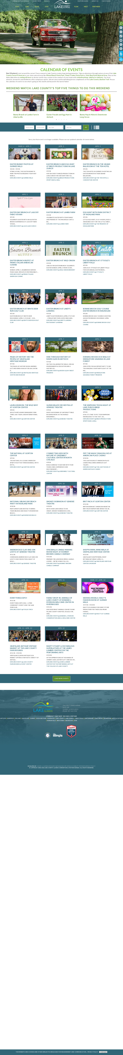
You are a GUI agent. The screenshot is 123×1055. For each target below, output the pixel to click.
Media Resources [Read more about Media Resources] (50, 766)
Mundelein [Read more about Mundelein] (107, 718)
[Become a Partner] (70, 716)
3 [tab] (61, 119)
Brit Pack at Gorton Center (96, 501)
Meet (86, 7)
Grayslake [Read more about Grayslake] (25, 718)
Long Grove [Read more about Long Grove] (99, 718)
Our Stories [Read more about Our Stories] (106, 1)
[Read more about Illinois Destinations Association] (71, 739)
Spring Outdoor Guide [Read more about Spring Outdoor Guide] (20, 1)
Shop (37, 7)
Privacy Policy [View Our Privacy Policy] (90, 766)
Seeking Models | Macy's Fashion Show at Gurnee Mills (95, 600)
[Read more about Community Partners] (54, 716)
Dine (27, 7)
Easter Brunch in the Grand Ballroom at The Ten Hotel (96, 165)
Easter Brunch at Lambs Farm (60, 212)
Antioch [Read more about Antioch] (3, 718)
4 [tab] (64, 119)
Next (112, 103)
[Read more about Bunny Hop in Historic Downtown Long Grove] (95, 106)
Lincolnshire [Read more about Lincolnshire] (89, 718)
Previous (10, 103)
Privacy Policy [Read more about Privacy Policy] (92, 1052)
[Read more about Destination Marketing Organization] (48, 739)
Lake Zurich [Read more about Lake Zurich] (70, 718)
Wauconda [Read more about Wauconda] (60, 720)
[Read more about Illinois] (57, 739)
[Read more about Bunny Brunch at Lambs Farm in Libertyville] (28, 106)
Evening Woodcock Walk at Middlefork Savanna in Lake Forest (97, 359)
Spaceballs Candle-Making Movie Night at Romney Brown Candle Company (59, 552)
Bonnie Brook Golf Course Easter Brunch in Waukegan (96, 310)
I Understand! (103, 1052)
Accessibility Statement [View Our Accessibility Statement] (77, 766)
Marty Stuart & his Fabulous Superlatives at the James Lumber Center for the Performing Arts (60, 649)
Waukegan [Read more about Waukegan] (69, 720)
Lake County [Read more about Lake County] (59, 718)
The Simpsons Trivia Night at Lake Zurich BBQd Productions (97, 407)
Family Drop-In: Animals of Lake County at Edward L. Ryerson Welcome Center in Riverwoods (60, 601)
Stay (47, 7)
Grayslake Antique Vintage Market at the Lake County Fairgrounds (23, 648)
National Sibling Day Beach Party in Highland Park (23, 502)
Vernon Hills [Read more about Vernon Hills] (51, 720)
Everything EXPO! (18, 598)
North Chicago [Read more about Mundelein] (117, 718)
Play (17, 7)
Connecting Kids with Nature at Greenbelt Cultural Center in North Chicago (59, 456)
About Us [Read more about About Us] (95, 1)
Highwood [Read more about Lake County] (51, 718)
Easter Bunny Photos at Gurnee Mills (21, 165)
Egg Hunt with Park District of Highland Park (97, 213)
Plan (76, 7)
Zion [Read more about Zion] (75, 720)
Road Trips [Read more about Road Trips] (37, 1)
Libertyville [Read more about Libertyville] (79, 718)
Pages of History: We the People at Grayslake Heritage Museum (22, 359)
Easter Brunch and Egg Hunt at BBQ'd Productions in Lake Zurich (60, 166)
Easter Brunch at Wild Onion (60, 260)
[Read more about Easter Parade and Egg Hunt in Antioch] (61, 106)
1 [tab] (56, 119)
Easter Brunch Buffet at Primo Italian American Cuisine (22, 262)
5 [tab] (66, 119)
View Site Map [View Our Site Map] (65, 766)
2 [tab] (59, 119)
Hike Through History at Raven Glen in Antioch (58, 358)
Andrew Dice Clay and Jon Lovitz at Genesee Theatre (22, 551)
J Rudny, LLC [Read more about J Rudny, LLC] (40, 766)
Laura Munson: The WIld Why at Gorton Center (24, 406)
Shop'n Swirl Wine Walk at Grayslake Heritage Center (96, 551)
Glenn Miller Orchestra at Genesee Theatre (59, 406)
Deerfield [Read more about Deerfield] (10, 718)
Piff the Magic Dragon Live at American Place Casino (97, 454)
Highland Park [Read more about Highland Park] (41, 718)
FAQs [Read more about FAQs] (58, 766)
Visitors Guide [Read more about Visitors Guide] (83, 1)
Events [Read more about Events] (47, 1)
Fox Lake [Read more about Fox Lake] (18, 718)
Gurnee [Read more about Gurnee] (32, 718)
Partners (96, 7)
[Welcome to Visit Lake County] (64, 8)
